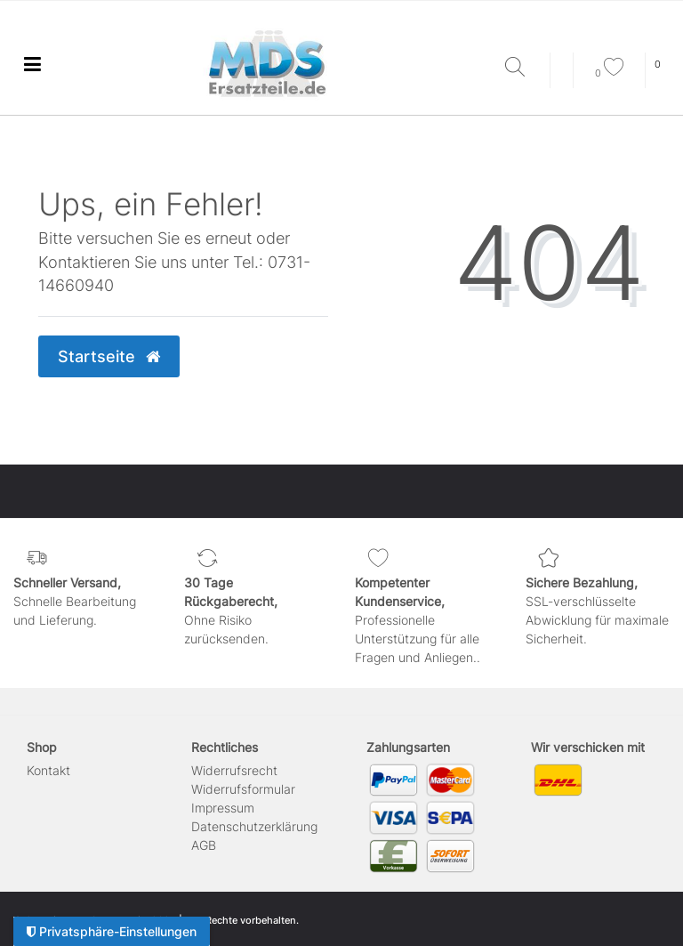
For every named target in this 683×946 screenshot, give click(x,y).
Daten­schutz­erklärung (254, 826)
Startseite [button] (109, 356)
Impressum (222, 807)
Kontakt (48, 770)
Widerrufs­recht (234, 770)
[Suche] (523, 68)
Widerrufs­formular (243, 788)
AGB (203, 845)
